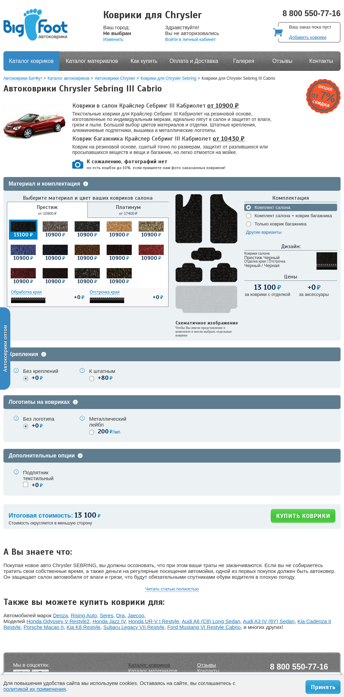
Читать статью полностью (171, 588)
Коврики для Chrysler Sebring (168, 78)
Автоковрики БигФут (22, 78)
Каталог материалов (92, 61)
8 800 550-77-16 (311, 13)
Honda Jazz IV (109, 621)
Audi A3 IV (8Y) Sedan (268, 621)
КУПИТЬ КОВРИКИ (303, 516)
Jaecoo (136, 615)
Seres (106, 615)
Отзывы (282, 61)
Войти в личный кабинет (190, 39)
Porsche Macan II (43, 627)
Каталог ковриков (31, 61)
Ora (120, 615)
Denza (60, 615)
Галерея (243, 61)
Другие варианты (263, 232)
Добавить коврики (307, 37)
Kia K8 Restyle (83, 627)
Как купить (144, 61)
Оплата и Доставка (194, 61)
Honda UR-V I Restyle (153, 621)
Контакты (321, 61)
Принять (323, 687)
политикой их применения (34, 689)
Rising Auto (84, 615)
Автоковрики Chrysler (115, 78)
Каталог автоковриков (68, 78)
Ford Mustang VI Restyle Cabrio (203, 627)
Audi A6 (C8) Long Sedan (211, 621)
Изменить (113, 39)
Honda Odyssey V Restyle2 (57, 621)
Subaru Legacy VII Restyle (133, 627)
